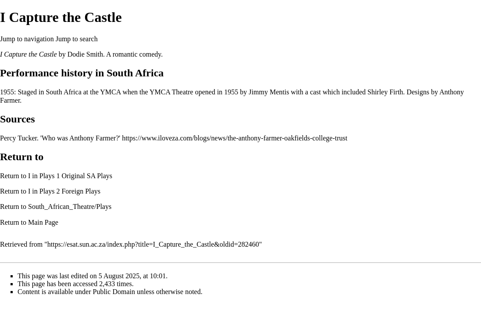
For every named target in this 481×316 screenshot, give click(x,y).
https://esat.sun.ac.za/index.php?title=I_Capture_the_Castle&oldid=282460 (153, 244)
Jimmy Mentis (269, 92)
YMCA (110, 92)
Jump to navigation (27, 39)
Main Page (43, 222)
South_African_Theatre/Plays (69, 206)
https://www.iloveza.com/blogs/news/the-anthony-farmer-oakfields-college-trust (234, 138)
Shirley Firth (385, 92)
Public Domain (114, 291)
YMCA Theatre (171, 92)
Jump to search (77, 39)
